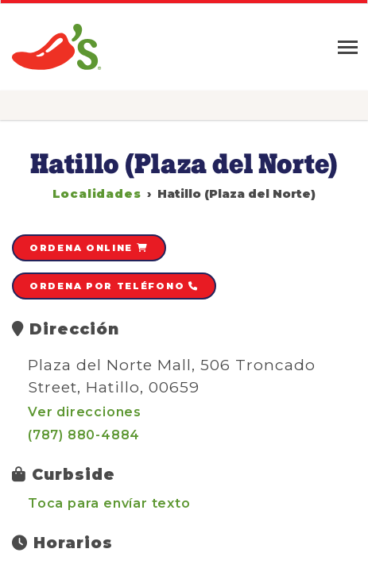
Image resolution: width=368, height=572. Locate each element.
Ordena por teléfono (114, 286)
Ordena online (89, 247)
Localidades (96, 194)
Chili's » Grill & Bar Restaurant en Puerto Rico (57, 47)
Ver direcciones (84, 411)
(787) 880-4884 (84, 435)
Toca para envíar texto (109, 503)
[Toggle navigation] (347, 47)
